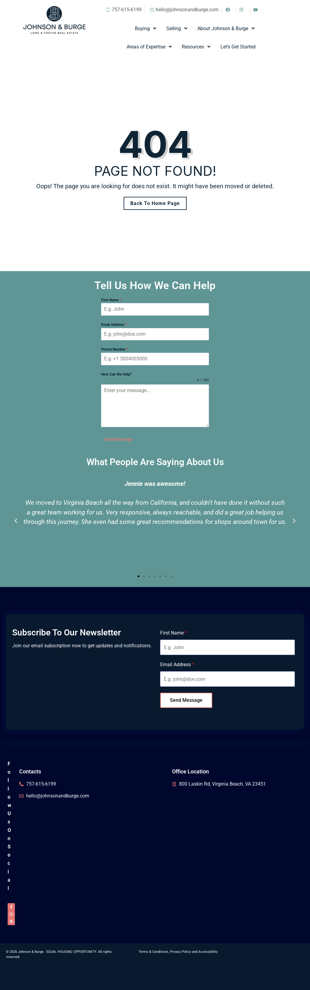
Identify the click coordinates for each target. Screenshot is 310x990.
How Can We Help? (116, 374)
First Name (111, 300)
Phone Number (114, 349)
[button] (16, 521)
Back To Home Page (155, 203)
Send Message (118, 439)
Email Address (114, 325)
